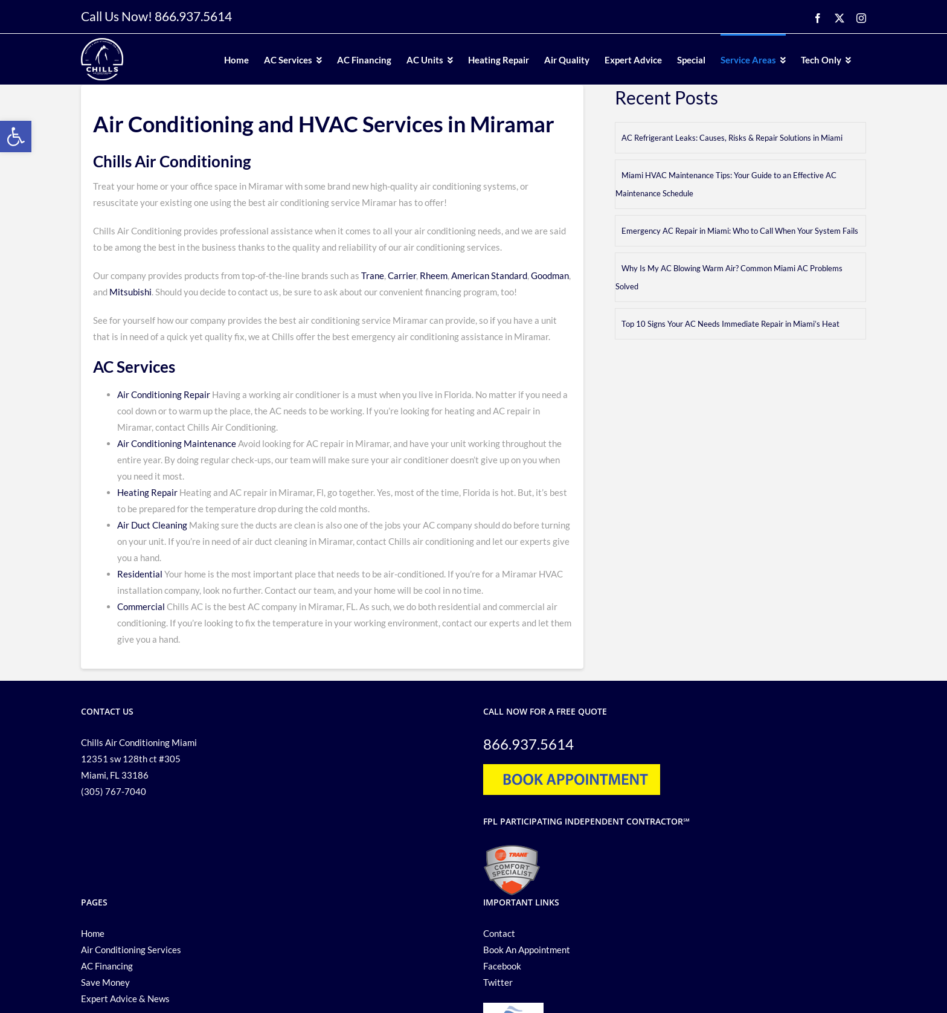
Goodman (550, 275)
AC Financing (107, 965)
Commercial (141, 606)
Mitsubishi (130, 291)
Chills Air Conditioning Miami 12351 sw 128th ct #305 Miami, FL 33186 (139, 758)
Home (92, 933)
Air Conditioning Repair (163, 394)
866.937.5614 (193, 16)
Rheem (433, 275)
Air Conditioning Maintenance (176, 443)
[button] (15, 136)
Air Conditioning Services (131, 949)
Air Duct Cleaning (152, 524)
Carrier (402, 275)
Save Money (105, 982)
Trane (372, 275)
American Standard (489, 275)
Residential (139, 573)
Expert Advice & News (125, 998)
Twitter (498, 982)
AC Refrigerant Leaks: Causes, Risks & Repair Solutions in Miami (732, 138)
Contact (499, 933)
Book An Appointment (526, 949)
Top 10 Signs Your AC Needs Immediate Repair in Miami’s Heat (730, 324)
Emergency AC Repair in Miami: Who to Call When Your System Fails (739, 231)
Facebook (502, 965)
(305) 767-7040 (113, 791)
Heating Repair (147, 492)
